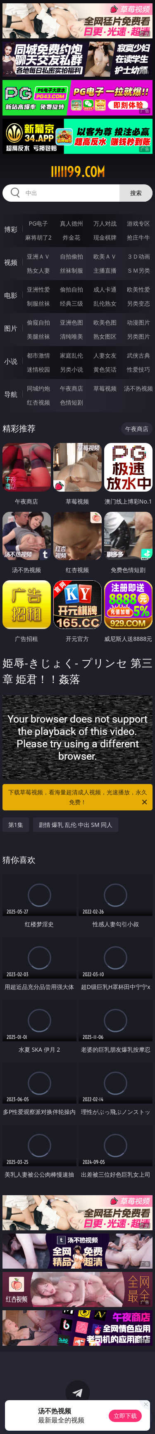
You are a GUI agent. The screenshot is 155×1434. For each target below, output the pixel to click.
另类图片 (138, 336)
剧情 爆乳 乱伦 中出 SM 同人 (76, 825)
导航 (10, 394)
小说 (10, 361)
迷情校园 (38, 369)
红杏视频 (38, 402)
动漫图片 (138, 322)
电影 (10, 295)
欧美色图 (105, 322)
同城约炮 (38, 388)
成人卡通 (105, 289)
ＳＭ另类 (138, 270)
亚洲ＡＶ (38, 256)
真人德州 (71, 223)
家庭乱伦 (71, 355)
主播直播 (105, 270)
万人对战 (105, 223)
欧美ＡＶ (105, 256)
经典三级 (71, 303)
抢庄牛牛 (138, 237)
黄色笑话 (105, 369)
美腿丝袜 (38, 336)
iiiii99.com (77, 172)
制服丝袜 (38, 303)
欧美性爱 (138, 289)
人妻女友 (105, 355)
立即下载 (125, 1416)
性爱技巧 (138, 369)
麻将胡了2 (38, 237)
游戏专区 (138, 223)
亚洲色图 (71, 322)
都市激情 (38, 355)
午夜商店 (71, 388)
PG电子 (38, 223)
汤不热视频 (138, 388)
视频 (10, 262)
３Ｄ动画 (138, 256)
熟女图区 (105, 336)
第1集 (15, 825)
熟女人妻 (38, 270)
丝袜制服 (71, 270)
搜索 (136, 193)
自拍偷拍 (71, 256)
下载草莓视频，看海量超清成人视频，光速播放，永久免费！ (78, 797)
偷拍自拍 (71, 289)
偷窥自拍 (38, 322)
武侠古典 (138, 355)
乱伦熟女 (105, 303)
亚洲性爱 (38, 289)
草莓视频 (105, 388)
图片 (10, 328)
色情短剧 (71, 402)
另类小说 (71, 369)
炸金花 (71, 237)
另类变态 (138, 303)
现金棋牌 (105, 237)
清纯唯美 (71, 336)
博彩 (10, 229)
